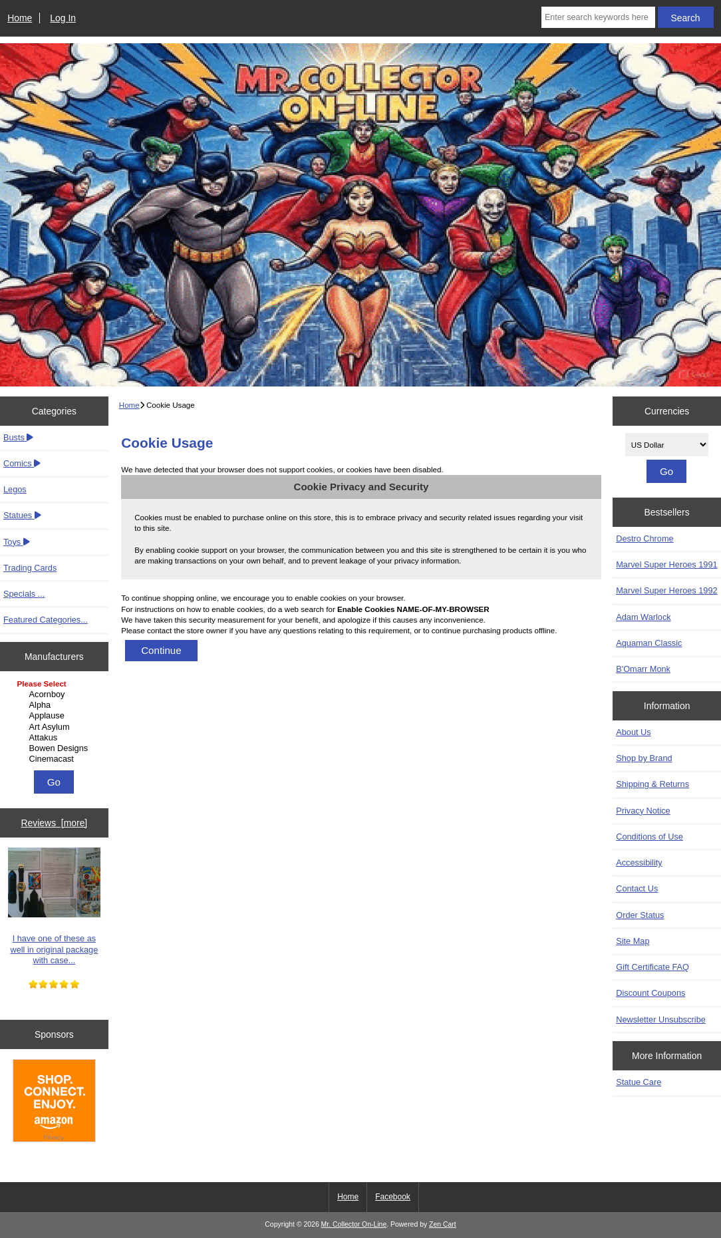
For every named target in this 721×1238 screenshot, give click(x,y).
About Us (633, 732)
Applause (56, 715)
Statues (22, 515)
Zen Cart (442, 1224)
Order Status (640, 915)
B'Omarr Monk (643, 669)
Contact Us (637, 888)
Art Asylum (56, 727)
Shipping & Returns (652, 784)
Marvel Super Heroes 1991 (666, 564)
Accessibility (639, 862)
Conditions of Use (649, 837)
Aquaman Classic (649, 643)
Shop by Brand (644, 758)
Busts (18, 437)
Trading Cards (30, 568)
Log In (63, 18)
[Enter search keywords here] (598, 17)
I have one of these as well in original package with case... (54, 906)
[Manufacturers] (54, 722)
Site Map (632, 941)
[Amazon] (54, 1102)
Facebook (392, 1196)
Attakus (56, 737)
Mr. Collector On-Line (354, 1224)
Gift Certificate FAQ (652, 967)
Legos (15, 489)
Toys (16, 542)
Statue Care (638, 1082)
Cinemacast (56, 759)
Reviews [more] (54, 823)
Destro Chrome (644, 538)
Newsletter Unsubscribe (661, 1019)
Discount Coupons (650, 993)
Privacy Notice (643, 811)
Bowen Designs (56, 748)
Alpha (56, 705)
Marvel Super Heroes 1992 (666, 590)
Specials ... (24, 594)
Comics (22, 463)
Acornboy (56, 694)
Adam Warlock (643, 617)
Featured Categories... (45, 620)
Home (19, 18)
